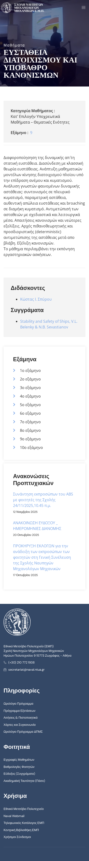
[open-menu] (82, 7)
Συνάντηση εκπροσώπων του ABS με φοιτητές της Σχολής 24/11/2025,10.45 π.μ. (43, 499)
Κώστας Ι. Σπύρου (36, 299)
